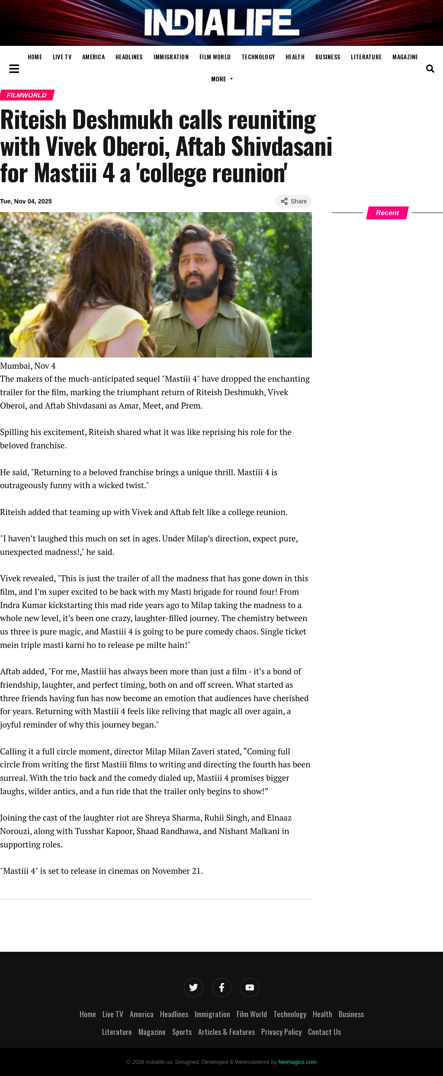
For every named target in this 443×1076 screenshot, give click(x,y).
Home (35, 56)
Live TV (62, 56)
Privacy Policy (281, 1031)
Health (295, 56)
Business (327, 56)
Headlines (129, 56)
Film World (215, 56)
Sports (182, 1031)
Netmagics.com (297, 1062)
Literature (366, 56)
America (93, 56)
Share (293, 201)
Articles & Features (226, 1031)
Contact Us (324, 1031)
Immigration (171, 56)
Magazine (405, 56)
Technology (258, 56)
